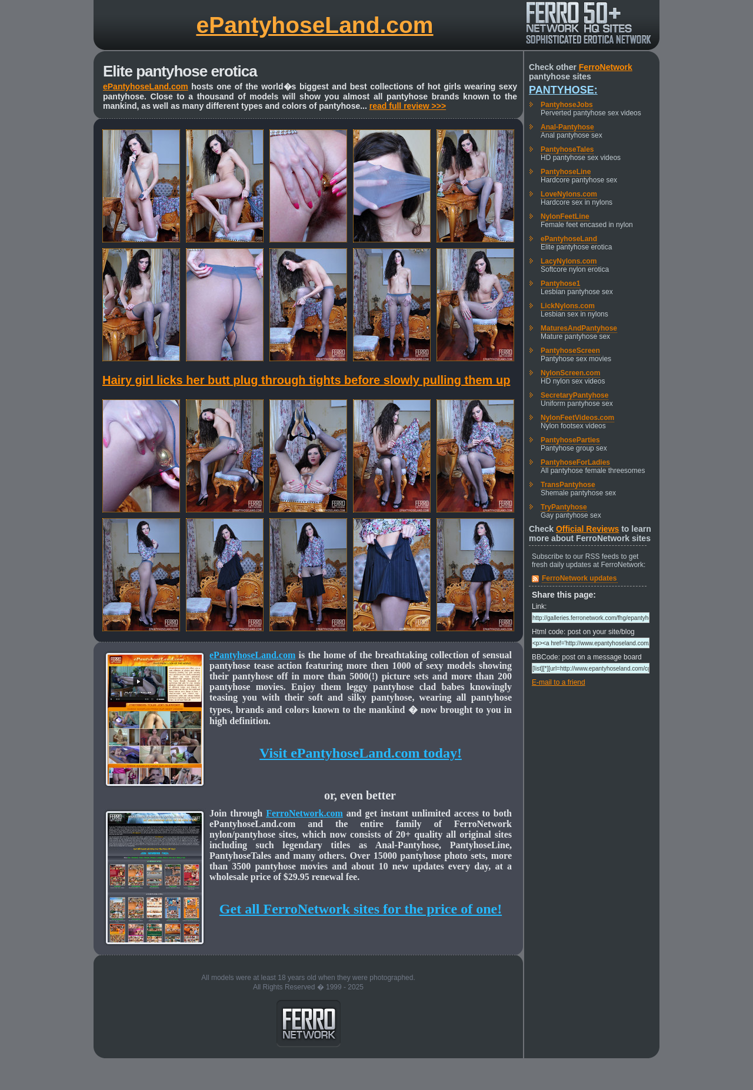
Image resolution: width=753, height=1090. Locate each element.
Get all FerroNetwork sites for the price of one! (360, 908)
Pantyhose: (563, 90)
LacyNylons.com (569, 261)
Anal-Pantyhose (567, 127)
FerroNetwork (605, 67)
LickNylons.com (568, 306)
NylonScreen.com (570, 373)
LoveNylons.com (569, 194)
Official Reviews (587, 529)
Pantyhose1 (560, 283)
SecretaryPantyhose (574, 395)
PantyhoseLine (566, 172)
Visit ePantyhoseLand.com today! (360, 753)
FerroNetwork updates (579, 578)
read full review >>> (407, 106)
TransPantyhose (568, 485)
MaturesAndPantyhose (579, 328)
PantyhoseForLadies (575, 462)
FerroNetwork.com (304, 813)
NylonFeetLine (565, 216)
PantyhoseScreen (570, 350)
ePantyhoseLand (569, 239)
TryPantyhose (564, 507)
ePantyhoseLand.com (314, 25)
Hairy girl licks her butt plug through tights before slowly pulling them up (306, 380)
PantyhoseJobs (567, 105)
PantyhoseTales (567, 149)
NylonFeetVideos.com (577, 418)
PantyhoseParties (570, 440)
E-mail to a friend (558, 682)
